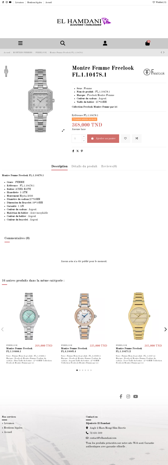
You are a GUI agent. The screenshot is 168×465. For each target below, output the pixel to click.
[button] (77, 370)
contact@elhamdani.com (103, 438)
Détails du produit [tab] (84, 166)
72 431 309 (96, 433)
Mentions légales (34, 3)
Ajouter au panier (103, 138)
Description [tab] (59, 166)
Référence (77, 115)
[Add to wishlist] (125, 138)
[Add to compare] (137, 138)
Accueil (48, 3)
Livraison (19, 3)
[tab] (109, 167)
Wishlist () (159, 2)
